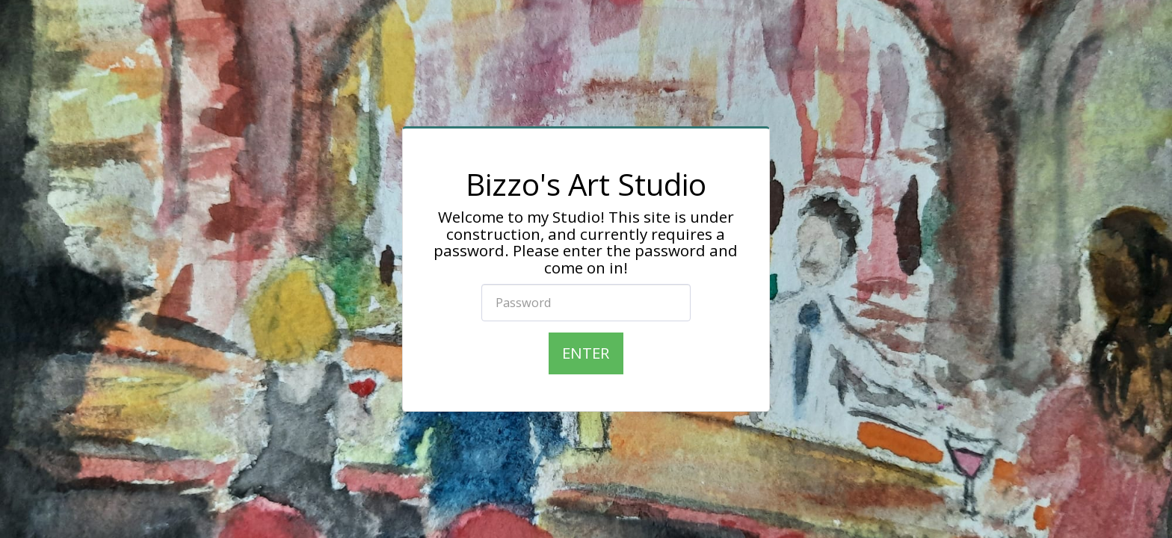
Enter (585, 352)
